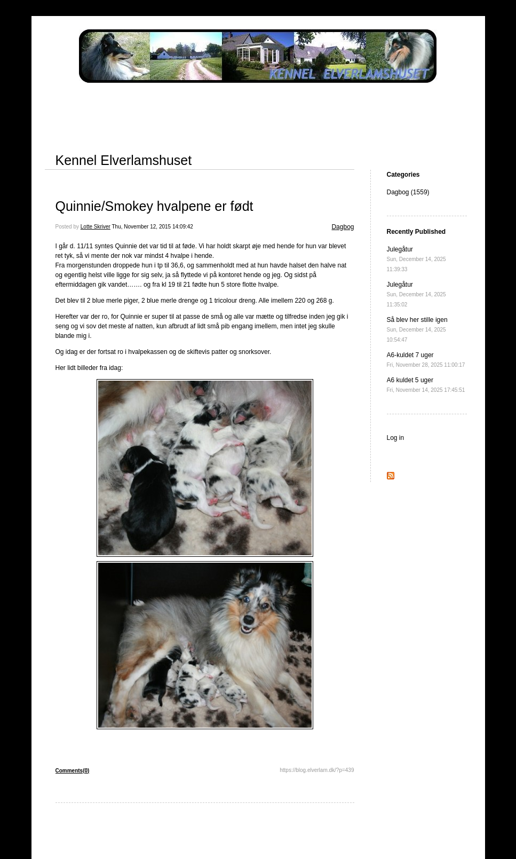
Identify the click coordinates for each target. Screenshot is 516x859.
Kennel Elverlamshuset (123, 160)
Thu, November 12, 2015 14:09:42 (152, 227)
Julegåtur (416, 259)
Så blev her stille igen (417, 329)
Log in (395, 438)
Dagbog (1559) (408, 192)
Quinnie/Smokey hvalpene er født (154, 206)
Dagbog (342, 227)
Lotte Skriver (95, 227)
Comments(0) (72, 771)
